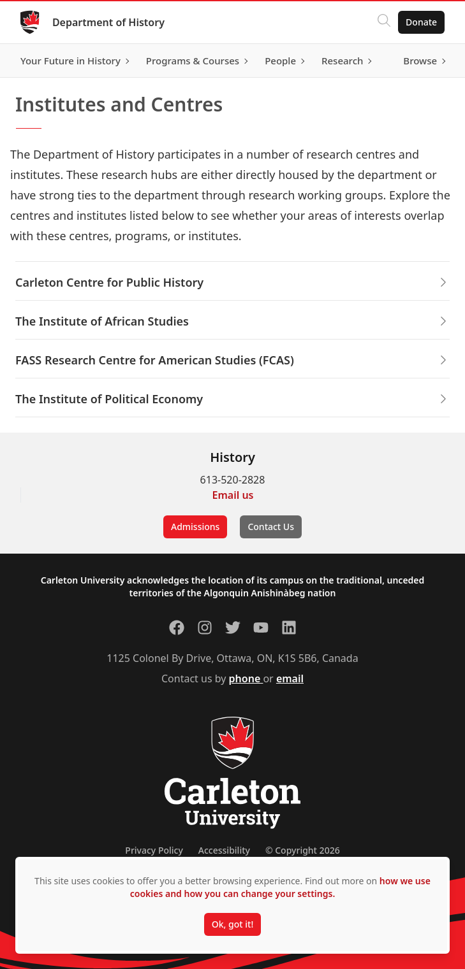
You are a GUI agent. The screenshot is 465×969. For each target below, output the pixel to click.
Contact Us (270, 526)
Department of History (108, 22)
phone (246, 678)
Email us (233, 495)
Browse (420, 60)
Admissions (195, 526)
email (290, 678)
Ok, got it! (232, 924)
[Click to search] (384, 22)
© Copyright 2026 (302, 850)
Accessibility (224, 850)
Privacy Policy (153, 850)
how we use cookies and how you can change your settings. (280, 887)
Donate (421, 22)
